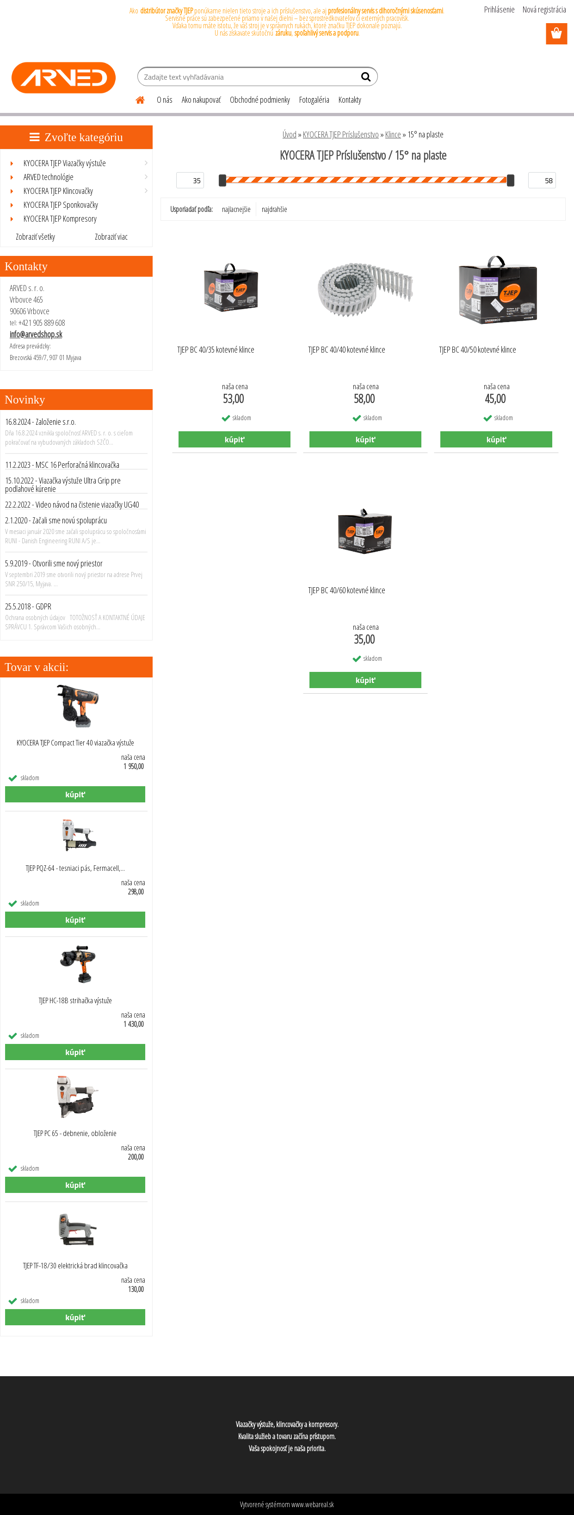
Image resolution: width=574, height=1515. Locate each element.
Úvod (289, 134)
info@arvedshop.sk (36, 334)
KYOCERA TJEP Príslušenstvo (341, 134)
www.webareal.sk (312, 1504)
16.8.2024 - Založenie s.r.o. (40, 421)
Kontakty (350, 99)
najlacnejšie (236, 209)
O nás (165, 99)
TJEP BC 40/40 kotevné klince (346, 350)
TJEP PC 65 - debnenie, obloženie (75, 1133)
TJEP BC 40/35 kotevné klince (215, 350)
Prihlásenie (499, 9)
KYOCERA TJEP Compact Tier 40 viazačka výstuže (75, 742)
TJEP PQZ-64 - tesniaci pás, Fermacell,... (75, 868)
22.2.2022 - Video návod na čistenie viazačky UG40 (72, 504)
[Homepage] (135, 98)
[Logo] (63, 78)
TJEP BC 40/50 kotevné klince (477, 350)
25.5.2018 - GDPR (28, 606)
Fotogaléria (314, 99)
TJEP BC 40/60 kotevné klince (346, 590)
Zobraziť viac (111, 236)
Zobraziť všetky (35, 236)
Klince (393, 134)
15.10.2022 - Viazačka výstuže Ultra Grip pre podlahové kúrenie (63, 484)
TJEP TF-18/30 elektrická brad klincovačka (75, 1265)
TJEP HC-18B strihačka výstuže (75, 1000)
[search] (367, 78)
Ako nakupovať (201, 99)
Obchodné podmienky (260, 99)
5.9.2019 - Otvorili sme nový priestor (54, 563)
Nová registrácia (544, 9)
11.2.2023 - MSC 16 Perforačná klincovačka (62, 464)
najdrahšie (274, 209)
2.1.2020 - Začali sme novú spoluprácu (56, 520)
